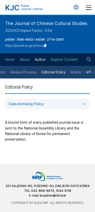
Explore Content (64, 60)
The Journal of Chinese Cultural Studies (46, 23)
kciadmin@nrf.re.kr (53, 195)
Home (10, 60)
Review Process (23, 72)
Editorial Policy (54, 72)
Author (40, 60)
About (25, 60)
